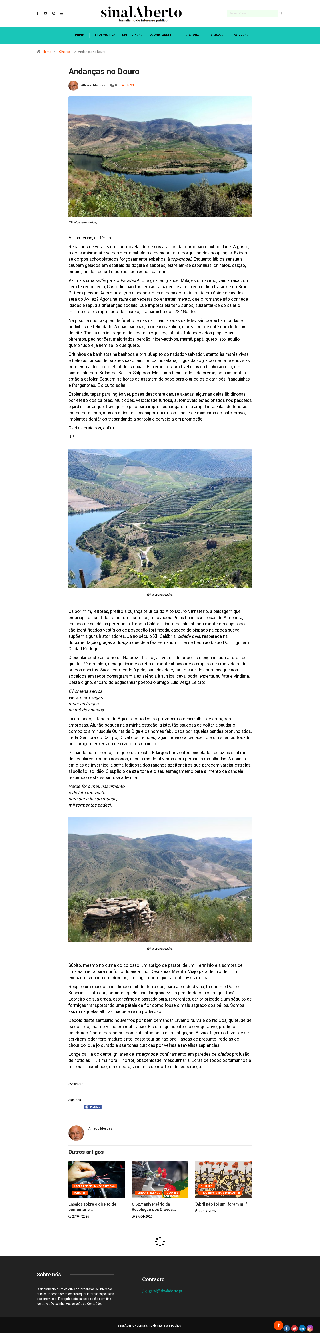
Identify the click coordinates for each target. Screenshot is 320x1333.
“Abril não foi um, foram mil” (221, 1203)
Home (47, 51)
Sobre (239, 35)
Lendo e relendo (148, 1192)
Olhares (217, 35)
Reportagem (160, 35)
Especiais (103, 35)
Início (79, 35)
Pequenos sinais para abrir (220, 1192)
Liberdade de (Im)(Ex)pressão (94, 1185)
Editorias (130, 35)
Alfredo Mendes (93, 85)
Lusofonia (190, 35)
